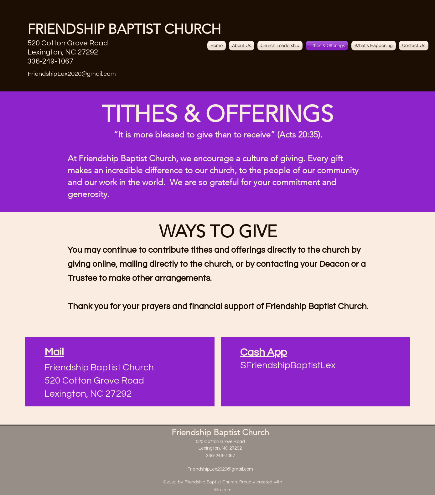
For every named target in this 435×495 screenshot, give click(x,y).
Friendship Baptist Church (220, 432)
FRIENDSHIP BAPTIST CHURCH (124, 29)
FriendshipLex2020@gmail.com (72, 74)
